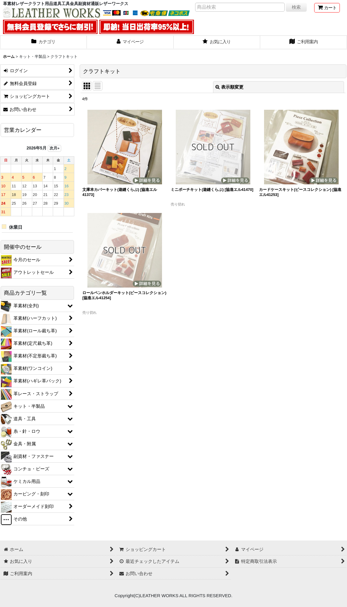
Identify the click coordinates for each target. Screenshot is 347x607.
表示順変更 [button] (229, 86)
